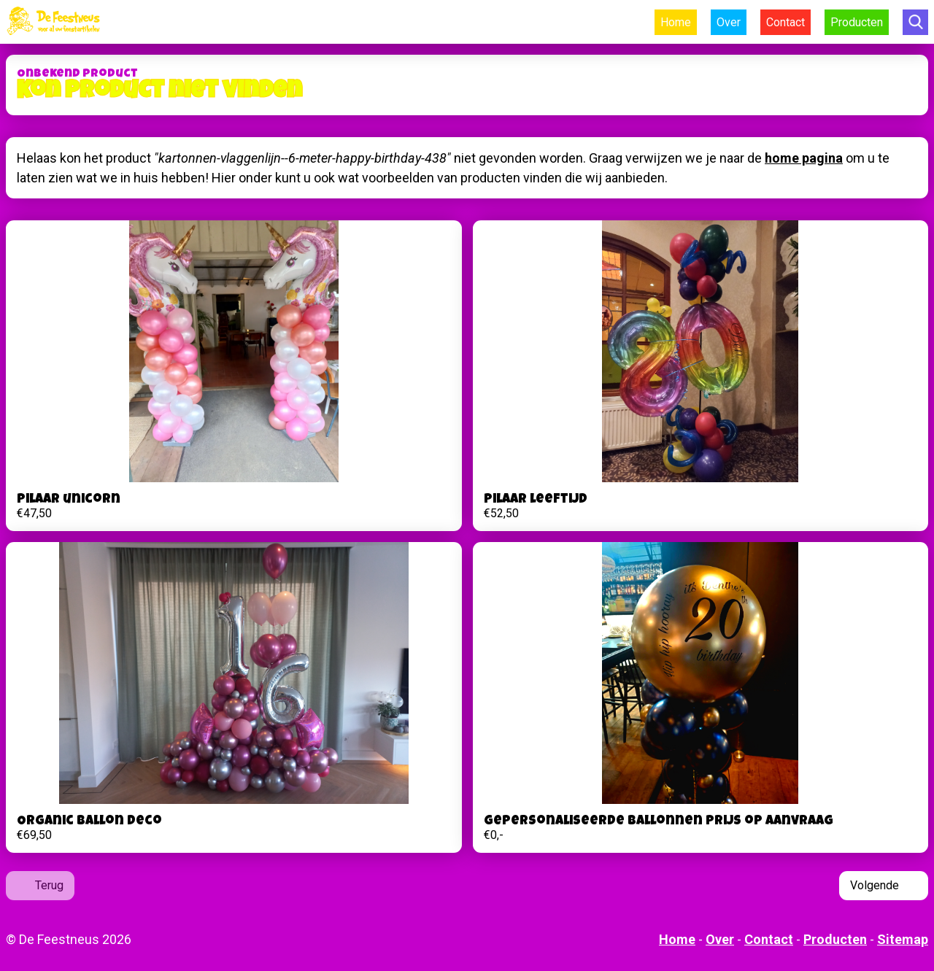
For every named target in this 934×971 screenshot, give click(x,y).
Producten (856, 22)
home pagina (804, 158)
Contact (785, 22)
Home (675, 22)
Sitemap (902, 939)
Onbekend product (77, 74)
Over (729, 22)
